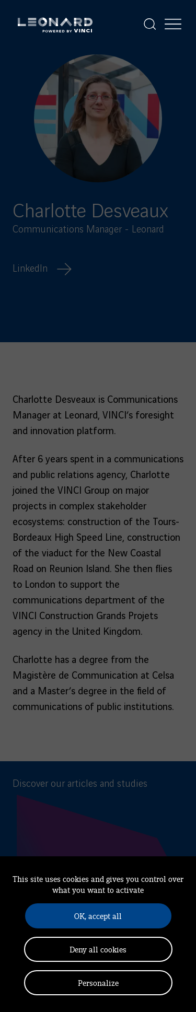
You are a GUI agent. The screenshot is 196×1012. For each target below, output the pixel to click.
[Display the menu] (173, 24)
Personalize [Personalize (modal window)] (98, 982)
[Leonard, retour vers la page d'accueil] (55, 24)
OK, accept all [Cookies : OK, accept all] (98, 915)
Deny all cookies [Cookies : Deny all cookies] (98, 949)
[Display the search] (150, 24)
